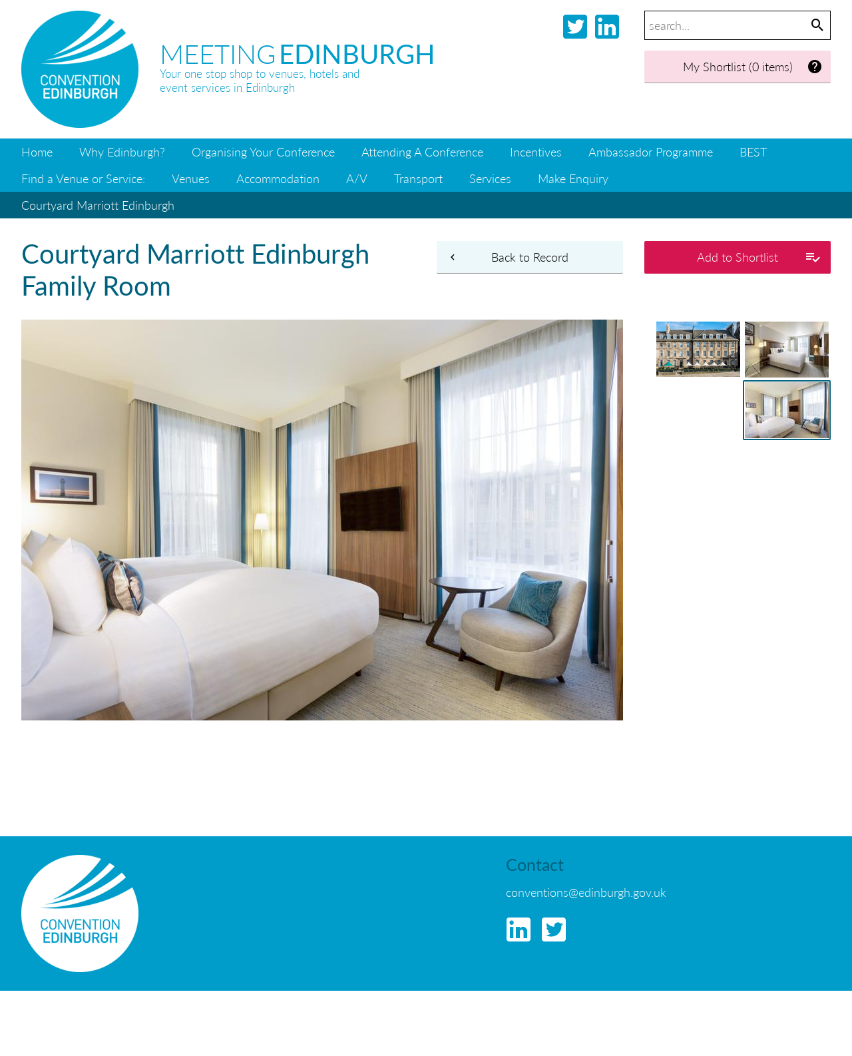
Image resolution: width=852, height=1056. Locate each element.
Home (37, 151)
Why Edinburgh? (122, 151)
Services (490, 178)
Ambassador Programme (650, 151)
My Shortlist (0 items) (753, 67)
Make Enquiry (573, 178)
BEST (753, 151)
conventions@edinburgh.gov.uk (586, 892)
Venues (191, 178)
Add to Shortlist (759, 257)
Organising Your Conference (263, 151)
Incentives (536, 151)
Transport (418, 178)
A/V (356, 178)
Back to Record (507, 257)
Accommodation (278, 178)
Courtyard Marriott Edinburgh (97, 204)
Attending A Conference (422, 151)
